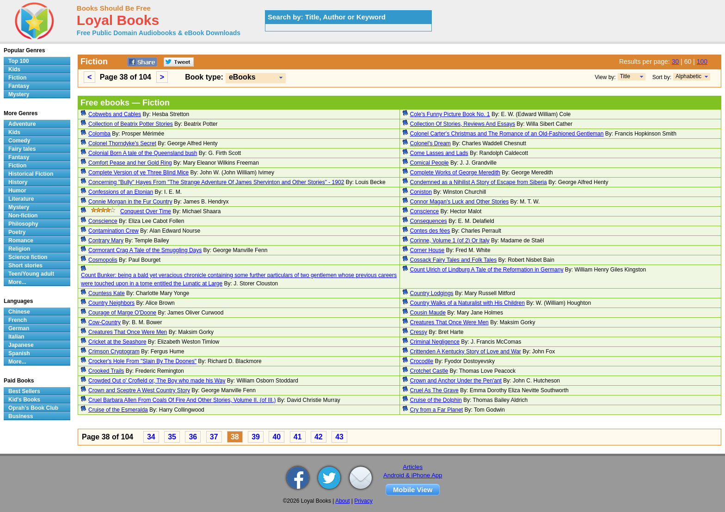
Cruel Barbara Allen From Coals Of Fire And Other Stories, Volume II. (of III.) (182, 400)
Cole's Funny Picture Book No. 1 (450, 114)
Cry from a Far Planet (436, 410)
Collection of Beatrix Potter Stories (130, 124)
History (17, 182)
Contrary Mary (105, 240)
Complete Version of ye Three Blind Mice (138, 172)
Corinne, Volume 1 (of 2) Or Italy (450, 240)
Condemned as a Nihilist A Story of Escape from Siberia (478, 182)
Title (625, 76)
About (342, 501)
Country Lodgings (432, 293)
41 (298, 437)
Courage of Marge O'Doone (122, 312)
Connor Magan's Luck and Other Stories (459, 201)
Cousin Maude (428, 312)
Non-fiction (22, 215)
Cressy (418, 332)
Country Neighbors (111, 303)
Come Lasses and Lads (439, 153)
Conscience (424, 211)
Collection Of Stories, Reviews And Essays (462, 124)
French (17, 320)
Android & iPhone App (412, 475)
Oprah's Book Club (33, 408)
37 (214, 437)
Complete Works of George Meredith (455, 172)
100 (702, 61)
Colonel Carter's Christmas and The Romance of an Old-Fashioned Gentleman (507, 133)
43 (339, 437)
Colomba (99, 133)
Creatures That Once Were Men (449, 322)
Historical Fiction (30, 174)
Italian (16, 336)
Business (20, 416)
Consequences (428, 221)
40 (276, 437)
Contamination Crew (113, 231)
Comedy (19, 140)
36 (193, 437)
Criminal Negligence (435, 342)
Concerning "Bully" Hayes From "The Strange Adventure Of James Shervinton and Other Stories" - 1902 (216, 182)
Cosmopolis (102, 260)
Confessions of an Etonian (120, 192)
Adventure (22, 124)
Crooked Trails (106, 371)
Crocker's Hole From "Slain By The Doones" (142, 361)
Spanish (19, 353)
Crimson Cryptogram (114, 351)
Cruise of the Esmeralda (118, 410)
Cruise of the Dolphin (436, 400)
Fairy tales (22, 149)
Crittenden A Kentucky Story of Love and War (465, 351)
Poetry (16, 232)
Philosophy (23, 224)
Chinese (19, 311)
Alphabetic (688, 76)
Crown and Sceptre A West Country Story (139, 390)
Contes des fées (430, 231)
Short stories (25, 265)
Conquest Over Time (145, 211)
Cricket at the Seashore (117, 342)
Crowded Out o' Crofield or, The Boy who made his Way (156, 380)
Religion (19, 249)
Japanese (21, 345)
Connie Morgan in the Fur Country (130, 201)
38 (235, 437)
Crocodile (422, 361)
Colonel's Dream (430, 143)
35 (172, 437)
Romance (20, 240)
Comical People (429, 163)
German (18, 328)
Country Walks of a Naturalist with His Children (467, 303)
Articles (413, 466)
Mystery (18, 94)
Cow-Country (104, 322)
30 (675, 61)
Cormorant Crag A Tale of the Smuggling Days (145, 250)
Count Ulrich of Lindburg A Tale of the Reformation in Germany (487, 269)
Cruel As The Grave (434, 390)
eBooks (242, 77)
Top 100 (18, 61)
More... (17, 282)
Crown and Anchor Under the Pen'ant (456, 380)
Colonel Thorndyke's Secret (122, 143)
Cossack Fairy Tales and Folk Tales (453, 260)
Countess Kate (106, 293)
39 (256, 437)
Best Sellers (24, 391)
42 (318, 437)
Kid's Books (24, 399)
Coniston (421, 192)
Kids (14, 69)
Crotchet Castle (429, 371)
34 (151, 437)
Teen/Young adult (31, 274)
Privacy (363, 501)
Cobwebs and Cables (114, 114)
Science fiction (28, 257)
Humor (17, 190)
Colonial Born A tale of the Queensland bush (142, 153)
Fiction (17, 77)
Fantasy (18, 86)
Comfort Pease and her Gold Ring (130, 163)
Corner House (427, 250)
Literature (21, 199)
